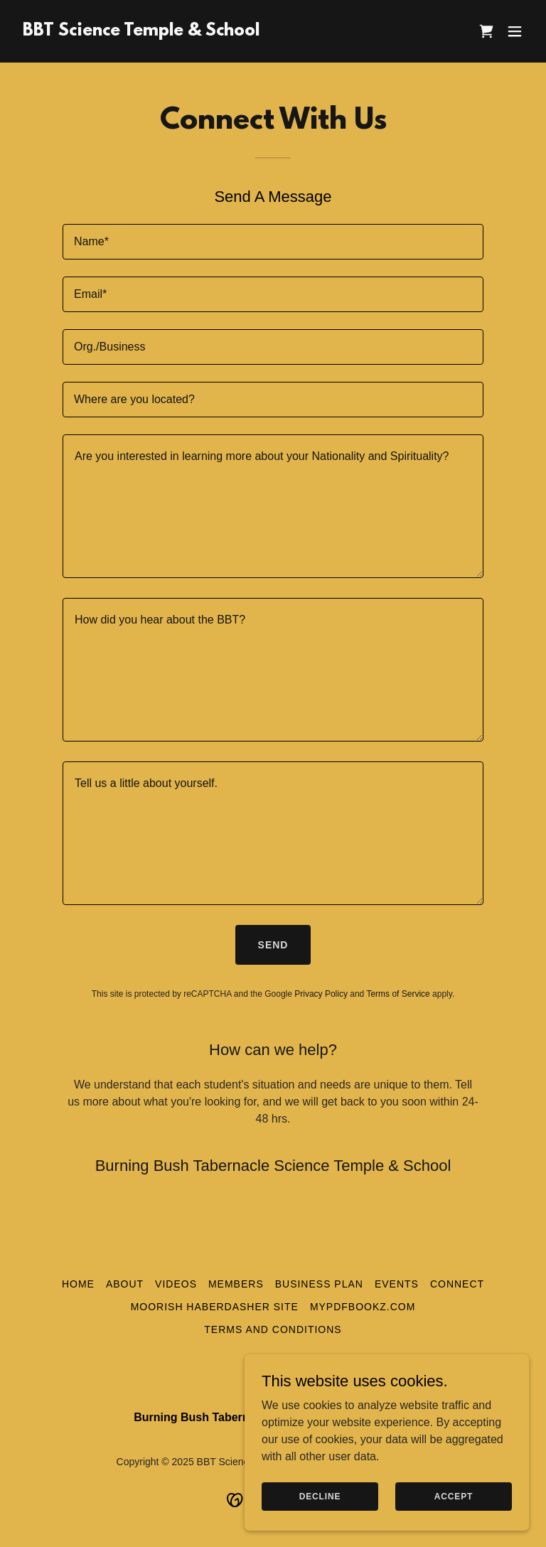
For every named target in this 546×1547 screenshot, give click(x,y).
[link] (141, 32)
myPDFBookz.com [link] (362, 1306)
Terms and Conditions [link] (272, 1329)
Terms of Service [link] (397, 994)
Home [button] (78, 1284)
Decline (320, 1496)
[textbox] (273, 241)
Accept (453, 1496)
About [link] (125, 1284)
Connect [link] (457, 1284)
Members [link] (236, 1284)
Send (273, 945)
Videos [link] (176, 1284)
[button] (514, 31)
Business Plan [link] (319, 1284)
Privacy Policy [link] (321, 994)
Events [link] (397, 1284)
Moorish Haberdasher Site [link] (215, 1306)
